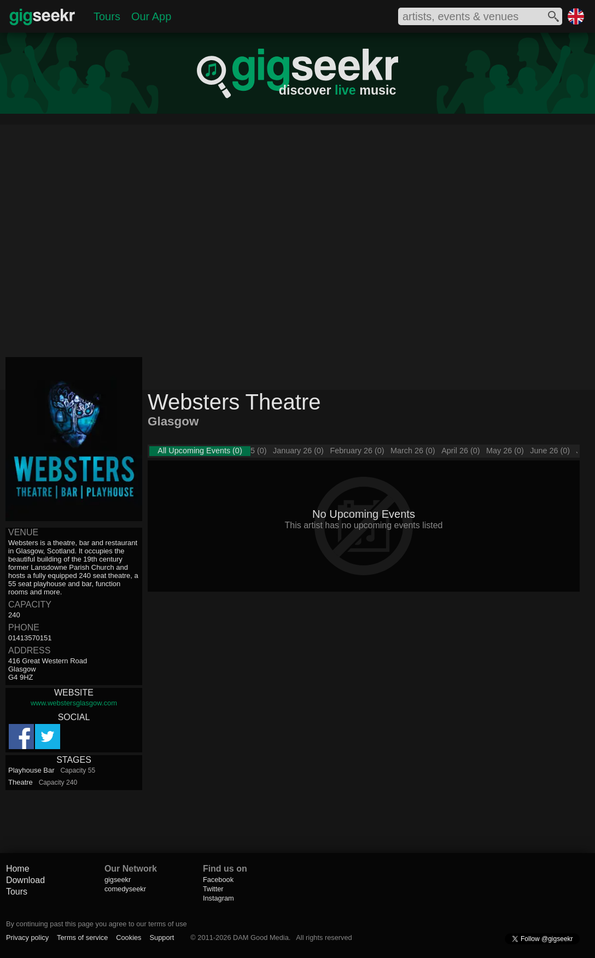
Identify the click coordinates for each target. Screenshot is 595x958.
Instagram (218, 898)
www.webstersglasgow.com (74, 703)
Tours (107, 16)
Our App (151, 16)
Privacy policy (27, 937)
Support (162, 937)
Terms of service (82, 937)
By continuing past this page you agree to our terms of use (96, 924)
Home (18, 868)
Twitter (213, 889)
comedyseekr (125, 889)
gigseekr (117, 879)
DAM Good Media (261, 937)
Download (25, 880)
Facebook (218, 879)
